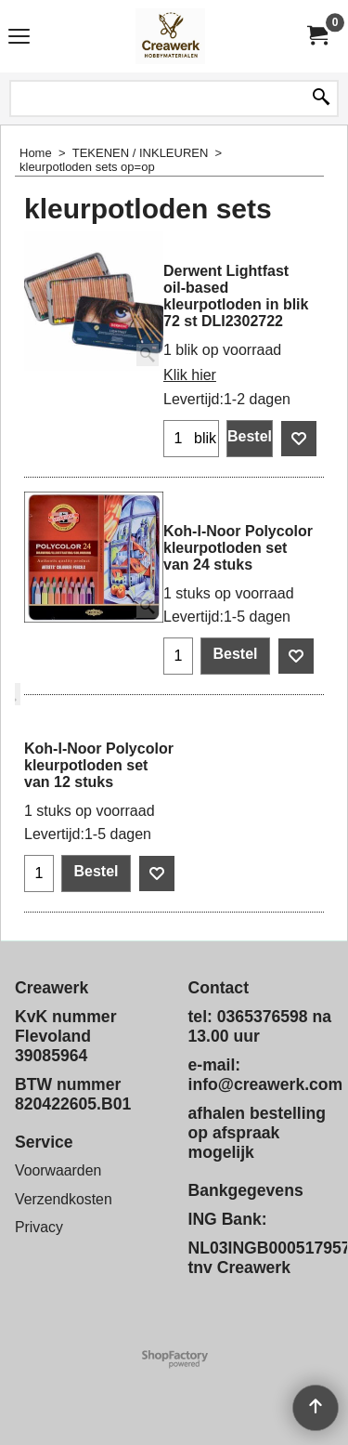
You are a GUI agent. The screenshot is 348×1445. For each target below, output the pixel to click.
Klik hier (189, 375)
